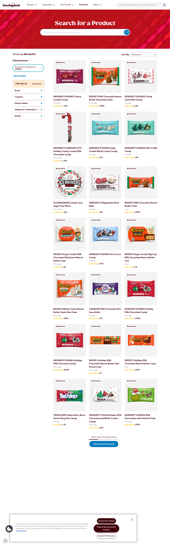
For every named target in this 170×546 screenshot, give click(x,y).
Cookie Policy (21, 531)
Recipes (32, 4)
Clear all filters (19, 76)
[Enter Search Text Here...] (85, 32)
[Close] (132, 519)
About (97, 4)
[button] (9, 529)
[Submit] (164, 4)
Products (83, 4)
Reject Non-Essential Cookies (106, 528)
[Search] (164, 4)
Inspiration (48, 4)
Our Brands (67, 4)
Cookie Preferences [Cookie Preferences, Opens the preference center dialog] (106, 536)
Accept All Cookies (106, 521)
